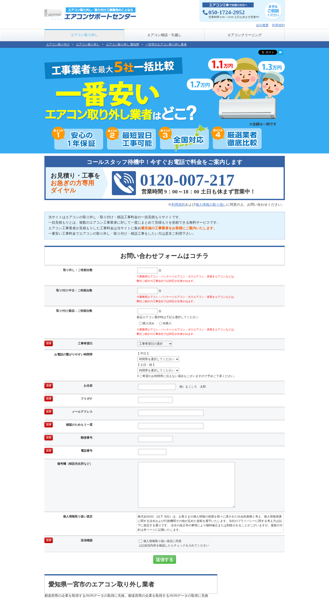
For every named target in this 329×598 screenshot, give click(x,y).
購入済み (146, 323)
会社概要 (262, 25)
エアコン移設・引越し (164, 35)
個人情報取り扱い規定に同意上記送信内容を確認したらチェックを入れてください (173, 543)
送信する (164, 559)
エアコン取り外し (84, 35)
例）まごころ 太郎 (172, 387)
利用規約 (278, 25)
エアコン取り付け (58, 44)
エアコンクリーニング (244, 35)
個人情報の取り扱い (211, 204)
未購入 (165, 323)
